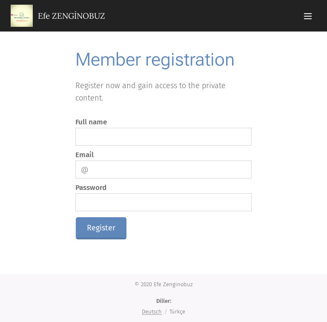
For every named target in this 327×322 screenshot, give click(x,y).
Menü (308, 16)
